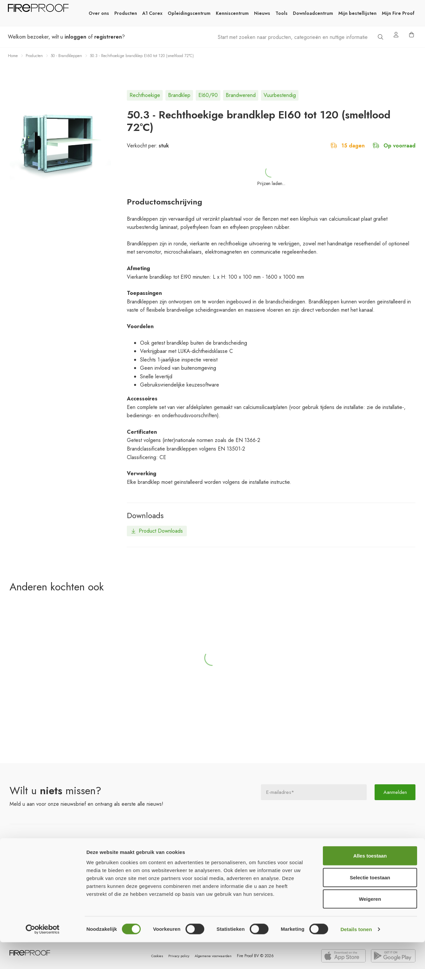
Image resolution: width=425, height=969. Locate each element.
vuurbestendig (280, 95)
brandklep (179, 95)
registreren (108, 37)
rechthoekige (144, 95)
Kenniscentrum (232, 13)
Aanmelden (395, 791)
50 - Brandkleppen (66, 56)
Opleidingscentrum (189, 13)
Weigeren (370, 925)
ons (191, 852)
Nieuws (262, 13)
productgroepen (46, 852)
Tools (281, 13)
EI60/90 (208, 95)
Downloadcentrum (313, 13)
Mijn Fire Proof (398, 13)
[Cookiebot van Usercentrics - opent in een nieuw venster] (42, 956)
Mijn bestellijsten (357, 13)
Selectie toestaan (370, 904)
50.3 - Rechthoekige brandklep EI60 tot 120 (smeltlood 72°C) (142, 56)
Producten (125, 13)
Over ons (99, 13)
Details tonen (356, 956)
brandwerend (241, 95)
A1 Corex (152, 13)
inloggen (75, 37)
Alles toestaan (370, 882)
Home (13, 56)
